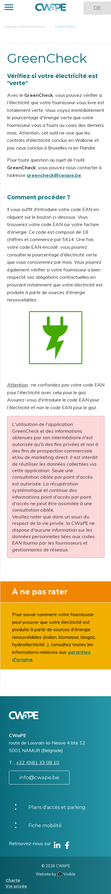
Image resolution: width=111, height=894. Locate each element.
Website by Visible (55, 874)
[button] (9, 8)
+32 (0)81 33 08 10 (37, 762)
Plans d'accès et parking (57, 807)
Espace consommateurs (24, 26)
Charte (13, 880)
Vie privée (16, 886)
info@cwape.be (39, 777)
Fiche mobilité (45, 825)
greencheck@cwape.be (54, 175)
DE (97, 8)
